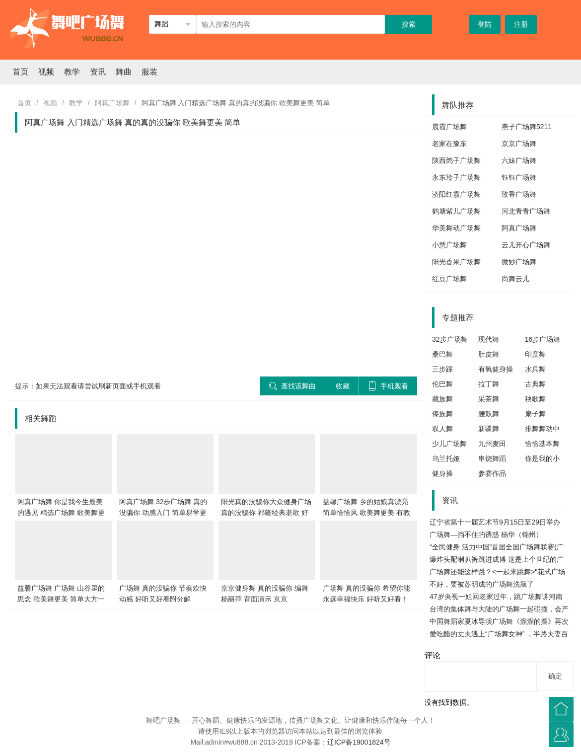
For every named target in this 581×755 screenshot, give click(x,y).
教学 (72, 72)
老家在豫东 (449, 144)
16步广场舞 (543, 339)
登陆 (485, 24)
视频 (46, 72)
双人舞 (442, 429)
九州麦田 (492, 444)
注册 (521, 24)
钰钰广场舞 (519, 177)
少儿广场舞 (449, 444)
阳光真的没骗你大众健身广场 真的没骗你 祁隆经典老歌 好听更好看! (266, 513)
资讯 (98, 72)
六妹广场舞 (519, 160)
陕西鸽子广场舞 (456, 160)
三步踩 (442, 369)
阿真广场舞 (112, 103)
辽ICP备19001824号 (359, 742)
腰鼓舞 (488, 414)
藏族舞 (442, 399)
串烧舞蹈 (492, 458)
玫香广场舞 (519, 194)
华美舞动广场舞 (456, 228)
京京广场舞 (519, 144)
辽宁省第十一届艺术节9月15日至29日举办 (495, 522)
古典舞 (535, 384)
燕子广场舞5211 (527, 127)
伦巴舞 (442, 384)
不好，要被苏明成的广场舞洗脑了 (482, 584)
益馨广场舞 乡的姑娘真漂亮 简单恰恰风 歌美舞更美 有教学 (366, 513)
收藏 (343, 386)
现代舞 (488, 339)
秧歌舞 (535, 399)
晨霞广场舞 (449, 127)
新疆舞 (488, 429)
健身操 (442, 473)
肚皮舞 (488, 354)
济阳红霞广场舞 (456, 194)
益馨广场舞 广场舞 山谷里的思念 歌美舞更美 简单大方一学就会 (61, 599)
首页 (20, 72)
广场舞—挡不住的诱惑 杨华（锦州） (486, 534)
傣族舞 (442, 414)
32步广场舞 (450, 339)
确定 (555, 676)
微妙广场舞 (519, 262)
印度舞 (535, 354)
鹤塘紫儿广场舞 (456, 211)
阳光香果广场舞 (456, 262)
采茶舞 (488, 399)
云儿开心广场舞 (526, 245)
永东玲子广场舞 (456, 177)
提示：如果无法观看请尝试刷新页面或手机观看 (88, 386)
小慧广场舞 (449, 245)
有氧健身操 (495, 369)
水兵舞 (535, 369)
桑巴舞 (442, 354)
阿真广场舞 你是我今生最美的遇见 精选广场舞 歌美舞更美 (61, 513)
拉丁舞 (488, 384)
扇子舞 (535, 414)
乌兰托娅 (446, 458)
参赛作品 (492, 473)
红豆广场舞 (449, 279)
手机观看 (388, 385)
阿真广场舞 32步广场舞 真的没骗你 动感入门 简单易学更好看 (163, 513)
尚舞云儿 (515, 279)
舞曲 (124, 72)
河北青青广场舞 (526, 211)
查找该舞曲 (292, 385)
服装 (149, 72)
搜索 (409, 24)
